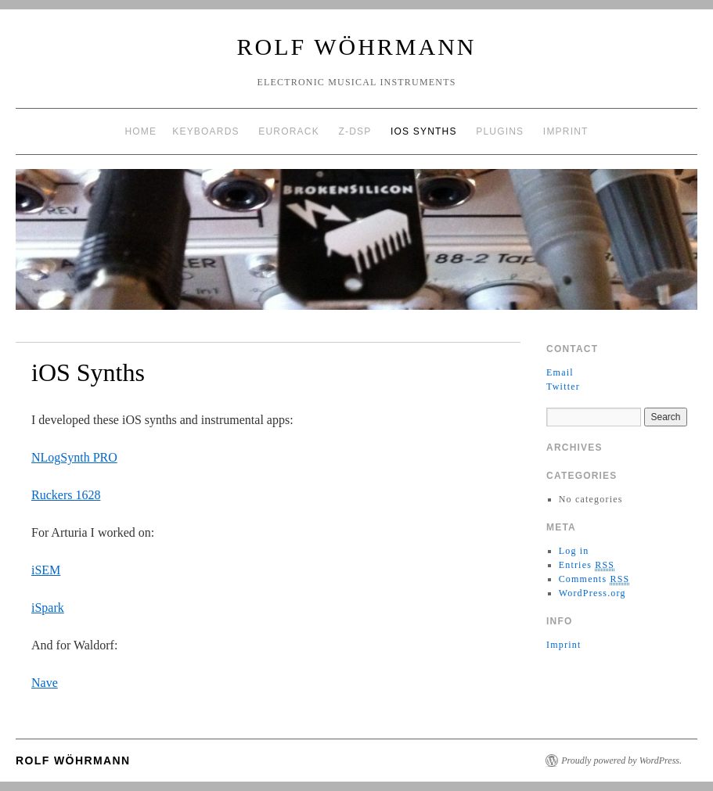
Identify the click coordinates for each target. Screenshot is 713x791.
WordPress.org (592, 593)
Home (140, 131)
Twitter (563, 386)
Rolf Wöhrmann (357, 46)
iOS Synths (424, 131)
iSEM (45, 570)
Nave (44, 682)
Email (560, 372)
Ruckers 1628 (65, 495)
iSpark (47, 607)
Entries (587, 565)
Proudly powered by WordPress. (621, 760)
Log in (574, 550)
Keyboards (205, 131)
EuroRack (288, 131)
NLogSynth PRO (74, 457)
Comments (594, 579)
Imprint (566, 131)
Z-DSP (354, 131)
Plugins (500, 131)
